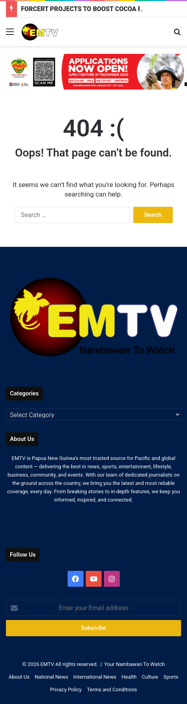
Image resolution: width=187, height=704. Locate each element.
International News (95, 677)
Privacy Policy (65, 690)
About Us (19, 677)
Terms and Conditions (112, 690)
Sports (170, 677)
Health (128, 677)
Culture (150, 677)
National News (51, 677)
